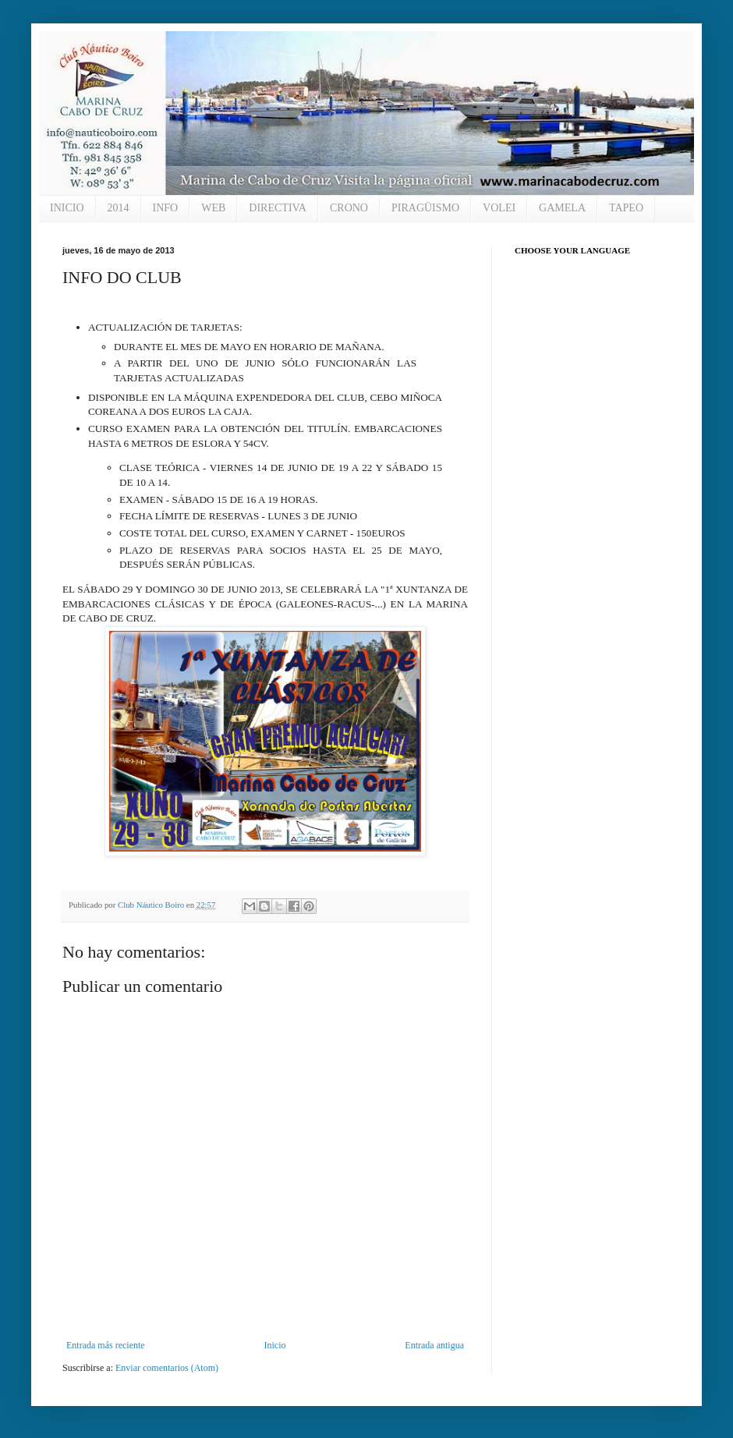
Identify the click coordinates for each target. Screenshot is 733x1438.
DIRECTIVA (277, 208)
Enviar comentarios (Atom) (166, 1367)
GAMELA (562, 208)
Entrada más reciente (105, 1345)
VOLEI (499, 208)
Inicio (274, 1345)
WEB (213, 208)
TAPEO (626, 208)
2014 (118, 208)
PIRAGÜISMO (425, 208)
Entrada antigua (434, 1345)
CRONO (349, 208)
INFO (166, 208)
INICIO (67, 208)
